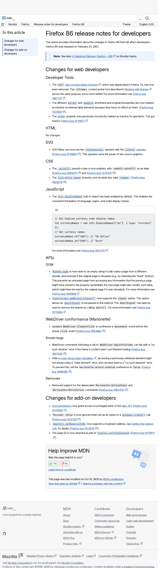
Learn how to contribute (62, 469)
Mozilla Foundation (73, 563)
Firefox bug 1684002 (89, 331)
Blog (66, 520)
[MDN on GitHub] (4, 534)
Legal (89, 556)
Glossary (131, 538)
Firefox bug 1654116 (93, 250)
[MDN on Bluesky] (10, 534)
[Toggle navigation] (154, 18)
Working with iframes (137, 89)
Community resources (107, 520)
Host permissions (62, 405)
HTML (51, 128)
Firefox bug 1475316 (100, 173)
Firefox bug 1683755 (112, 389)
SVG (49, 142)
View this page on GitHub (62, 483)
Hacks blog (133, 543)
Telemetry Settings (70, 556)
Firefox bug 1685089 (64, 293)
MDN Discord (103, 532)
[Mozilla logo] (13, 555)
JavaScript (55, 189)
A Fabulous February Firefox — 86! (92, 56)
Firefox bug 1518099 (65, 154)
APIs (50, 257)
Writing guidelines (104, 526)
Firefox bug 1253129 (64, 419)
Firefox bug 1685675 (65, 173)
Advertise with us (73, 532)
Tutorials (131, 532)
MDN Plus (69, 538)
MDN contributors (113, 479)
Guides (130, 526)
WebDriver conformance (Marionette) (78, 319)
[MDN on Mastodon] (21, 534)
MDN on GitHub (104, 538)
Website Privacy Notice (40, 556)
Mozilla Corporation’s (20, 563)
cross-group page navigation (76, 358)
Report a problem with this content (102, 483)
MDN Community (104, 515)
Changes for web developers (14, 42)
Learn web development (140, 520)
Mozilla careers (72, 526)
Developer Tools (60, 77)
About (66, 515)
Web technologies (136, 515)
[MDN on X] (16, 534)
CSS (49, 161)
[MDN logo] (9, 508)
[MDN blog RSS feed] (27, 534)
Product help (70, 543)
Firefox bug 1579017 (73, 121)
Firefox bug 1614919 (82, 428)
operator (135, 149)
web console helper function (81, 84)
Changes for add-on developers (15, 51)
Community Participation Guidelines (118, 556)
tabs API (127, 405)
